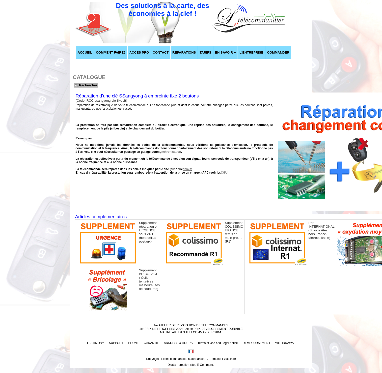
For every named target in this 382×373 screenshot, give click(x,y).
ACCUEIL (85, 52)
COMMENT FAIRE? (111, 52)
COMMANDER (278, 52)
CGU (224, 172)
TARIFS (205, 52)
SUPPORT (116, 343)
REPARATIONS (184, 52)
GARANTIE (151, 343)
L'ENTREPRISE (251, 52)
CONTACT (160, 52)
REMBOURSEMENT (256, 343)
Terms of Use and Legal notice (218, 343)
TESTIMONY (95, 343)
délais (187, 169)
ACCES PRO (139, 52)
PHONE (133, 343)
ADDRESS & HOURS (178, 343)
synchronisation (169, 152)
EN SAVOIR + (225, 52)
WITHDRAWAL (285, 343)
